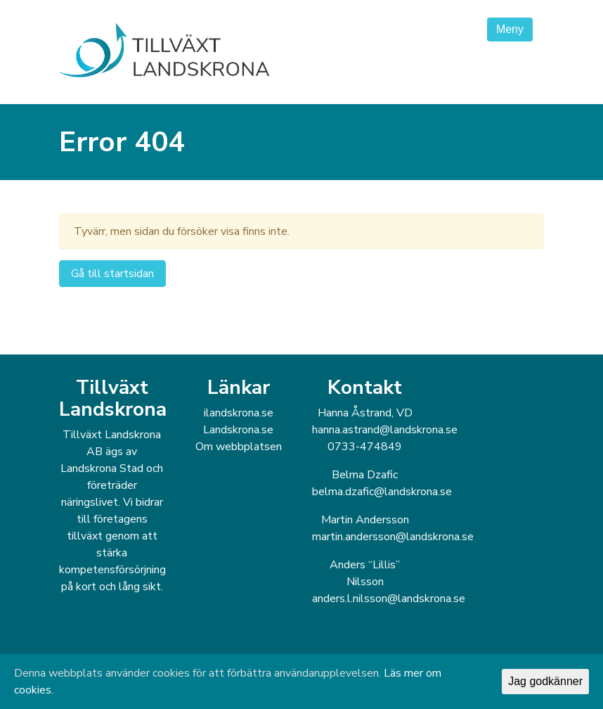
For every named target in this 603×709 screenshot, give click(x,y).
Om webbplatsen (238, 446)
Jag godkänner (545, 681)
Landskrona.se (238, 429)
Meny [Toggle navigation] (510, 29)
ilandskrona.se (238, 413)
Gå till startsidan (112, 273)
